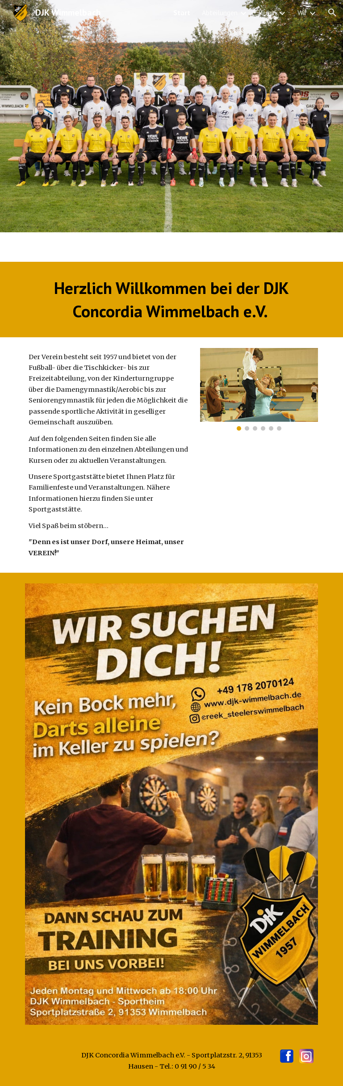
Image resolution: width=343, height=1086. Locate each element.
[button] (332, 12)
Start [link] (181, 12)
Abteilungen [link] (220, 12)
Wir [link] (302, 12)
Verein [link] (267, 12)
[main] (171, 300)
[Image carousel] (259, 389)
